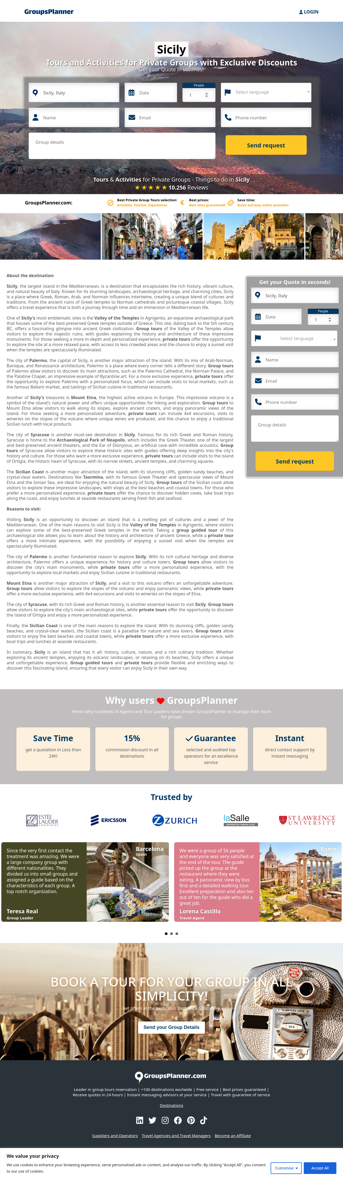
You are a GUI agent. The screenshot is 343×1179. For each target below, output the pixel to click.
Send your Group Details (171, 1027)
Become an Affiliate (233, 1135)
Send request (266, 145)
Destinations (171, 1105)
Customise (284, 1168)
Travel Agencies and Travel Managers (176, 1135)
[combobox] (266, 92)
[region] (171, 1163)
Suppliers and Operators (115, 1135)
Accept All (320, 1168)
